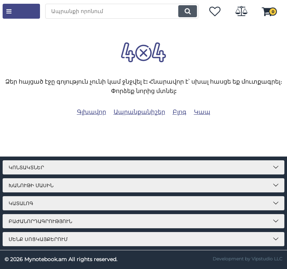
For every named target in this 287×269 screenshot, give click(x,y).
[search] (121, 11)
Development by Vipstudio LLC (248, 259)
